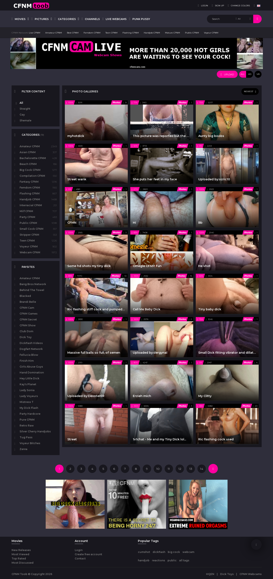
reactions (158, 560)
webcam (188, 552)
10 (158, 469)
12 (179, 469)
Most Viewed (20, 554)
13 (190, 469)
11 (169, 469)
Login (79, 550)
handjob (143, 560)
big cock (174, 552)
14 (201, 469)
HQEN (210, 574)
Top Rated (19, 558)
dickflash (159, 552)
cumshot (144, 552)
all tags (184, 560)
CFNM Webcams (251, 574)
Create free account (88, 554)
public (172, 560)
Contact (80, 558)
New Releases (21, 550)
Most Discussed (22, 562)
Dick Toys (227, 574)
